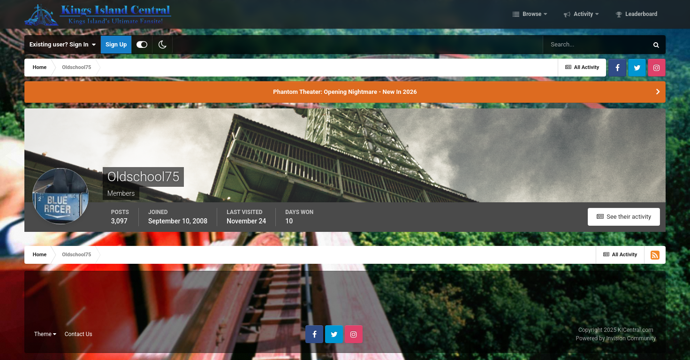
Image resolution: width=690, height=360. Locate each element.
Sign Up (116, 44)
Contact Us (78, 334)
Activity (583, 15)
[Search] (595, 45)
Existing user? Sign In (63, 45)
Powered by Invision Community (616, 338)
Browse (532, 15)
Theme (45, 334)
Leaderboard (640, 15)
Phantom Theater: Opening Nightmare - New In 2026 (345, 91)
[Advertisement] (345, 302)
